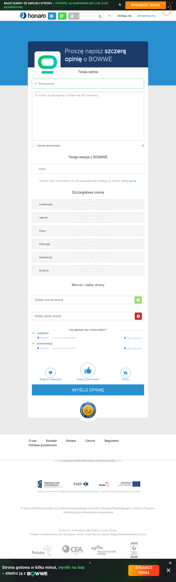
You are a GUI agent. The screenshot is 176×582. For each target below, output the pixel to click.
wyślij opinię (128, 181)
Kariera (71, 441)
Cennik (90, 441)
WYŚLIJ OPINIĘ (88, 389)
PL (110, 16)
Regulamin (112, 441)
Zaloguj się (124, 16)
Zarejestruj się (146, 16)
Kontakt (51, 441)
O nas (32, 441)
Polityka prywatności (43, 445)
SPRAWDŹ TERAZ (145, 5)
